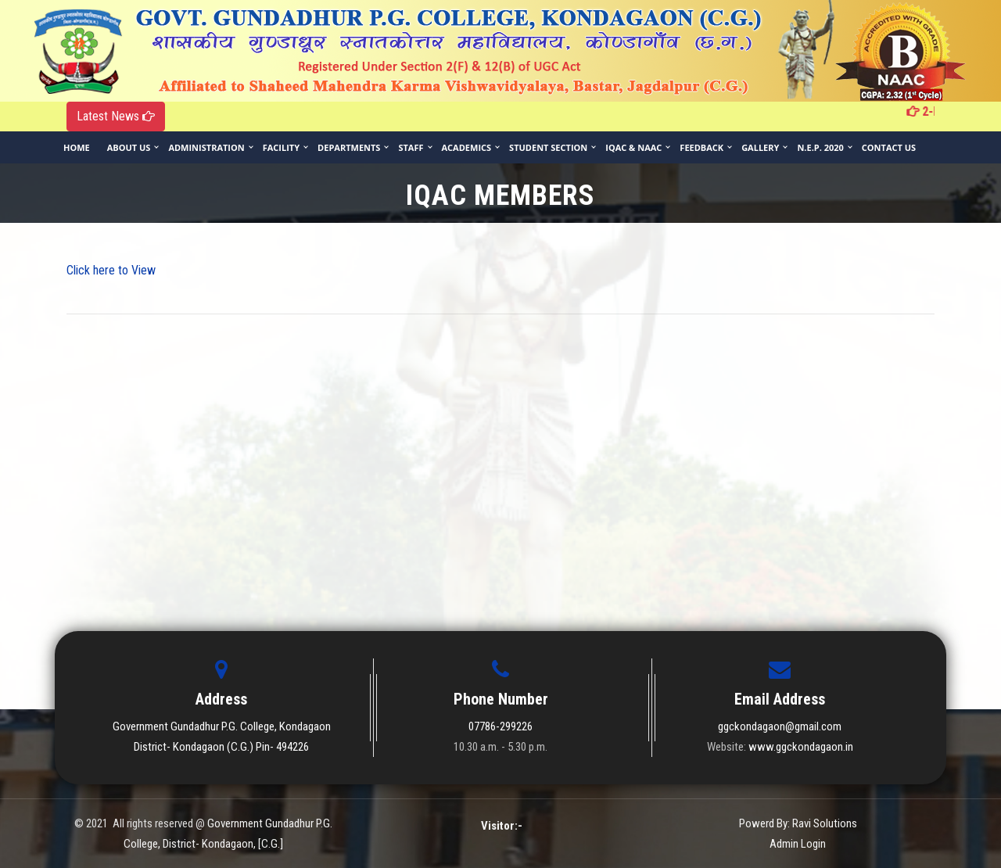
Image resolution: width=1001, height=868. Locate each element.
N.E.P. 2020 (820, 147)
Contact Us (889, 147)
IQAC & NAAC (633, 147)
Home (76, 147)
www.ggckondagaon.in (800, 747)
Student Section (548, 147)
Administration (206, 147)
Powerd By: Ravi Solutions (798, 823)
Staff (410, 147)
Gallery (760, 147)
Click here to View (111, 270)
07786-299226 (500, 726)
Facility (281, 147)
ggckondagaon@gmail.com (779, 726)
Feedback (701, 147)
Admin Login (798, 844)
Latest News (116, 116)
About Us (129, 147)
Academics (467, 147)
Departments (349, 147)
